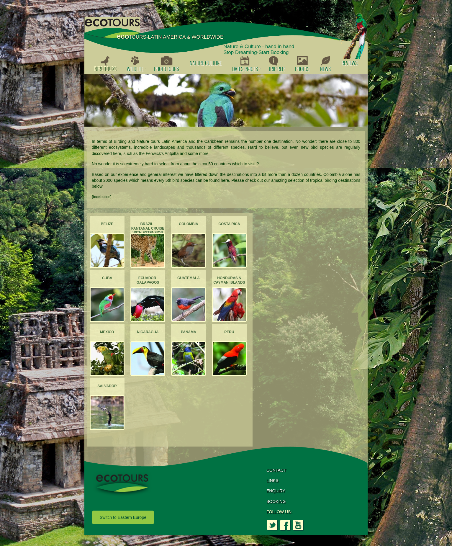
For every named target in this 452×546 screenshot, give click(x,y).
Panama (188, 332)
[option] (226, 100)
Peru (229, 332)
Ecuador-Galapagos (148, 280)
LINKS (272, 480)
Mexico (107, 332)
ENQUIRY (275, 490)
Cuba (107, 278)
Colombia (188, 224)
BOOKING (276, 501)
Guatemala (188, 278)
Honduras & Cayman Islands (229, 280)
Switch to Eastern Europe (123, 517)
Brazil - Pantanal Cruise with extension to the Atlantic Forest (148, 232)
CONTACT (276, 470)
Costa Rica (229, 224)
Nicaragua (147, 332)
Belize (107, 224)
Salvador (107, 386)
